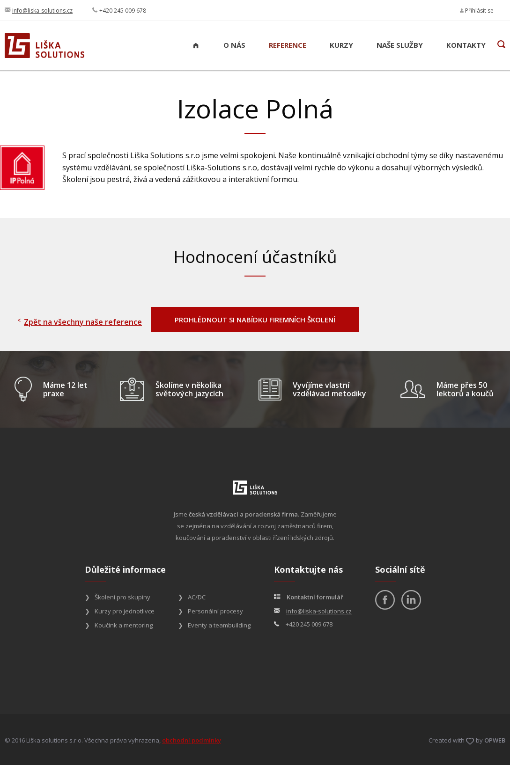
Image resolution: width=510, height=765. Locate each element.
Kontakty (466, 45)
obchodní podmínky (191, 740)
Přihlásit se (477, 11)
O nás (234, 45)
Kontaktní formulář (315, 597)
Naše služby (400, 45)
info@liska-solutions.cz (42, 11)
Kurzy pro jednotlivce (125, 611)
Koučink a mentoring (124, 625)
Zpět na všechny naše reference (83, 322)
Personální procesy (215, 611)
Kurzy (341, 45)
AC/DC (197, 597)
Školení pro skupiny (122, 597)
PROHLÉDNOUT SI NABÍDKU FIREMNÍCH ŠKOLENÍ (255, 319)
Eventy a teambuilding (219, 625)
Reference (287, 45)
